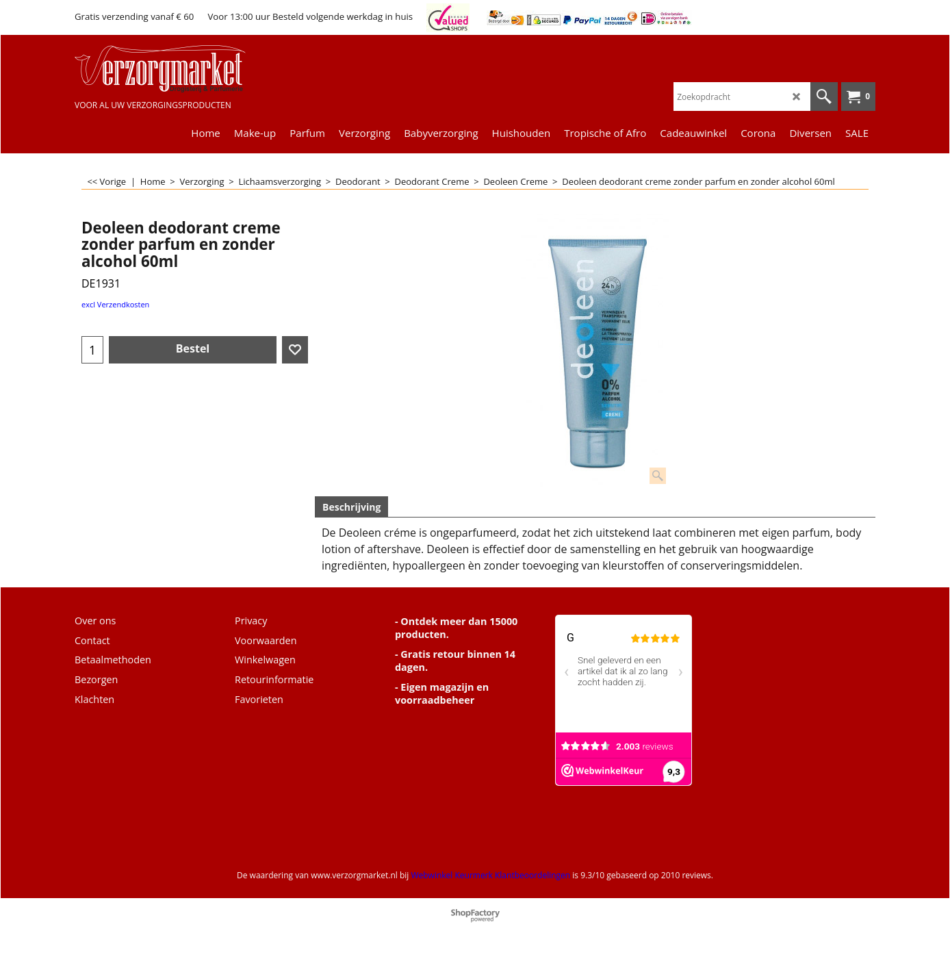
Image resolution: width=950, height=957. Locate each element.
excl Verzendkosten (115, 304)
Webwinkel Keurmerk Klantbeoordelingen (490, 875)
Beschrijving (351, 506)
